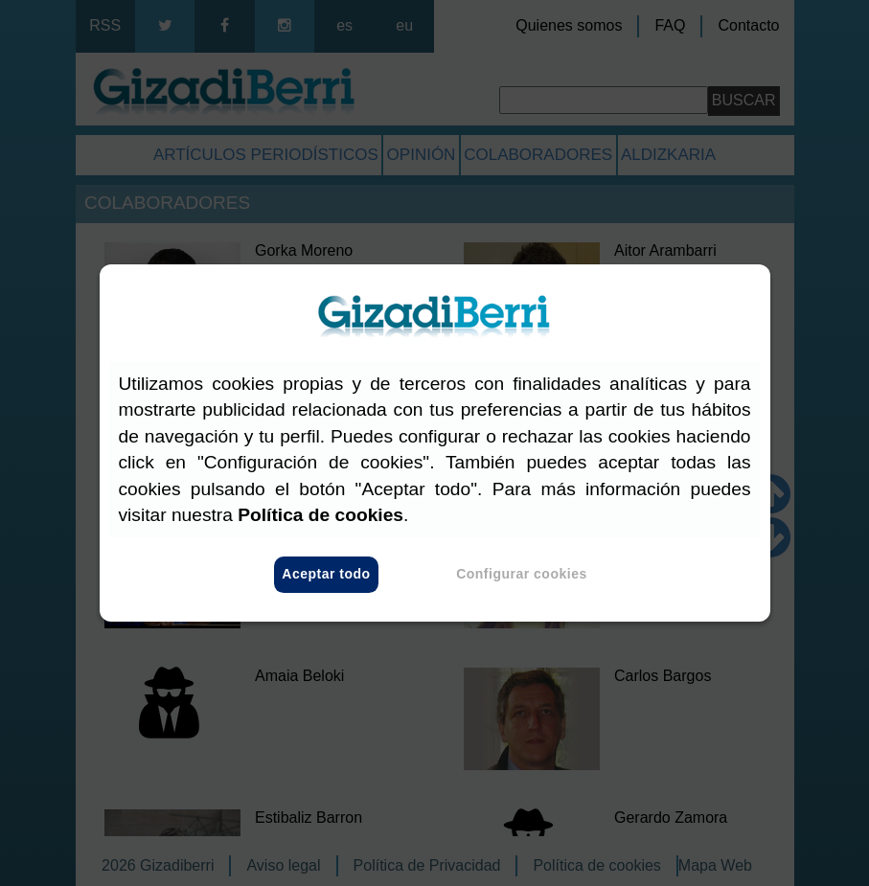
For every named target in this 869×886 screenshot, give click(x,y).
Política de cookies (320, 515)
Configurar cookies (521, 575)
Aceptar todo (325, 575)
